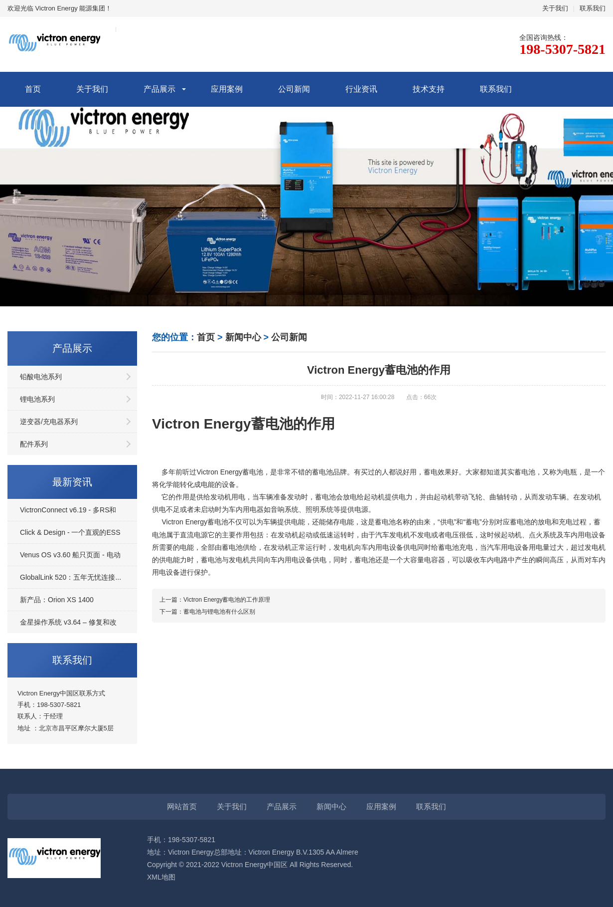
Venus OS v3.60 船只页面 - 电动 (70, 555)
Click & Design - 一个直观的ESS (70, 532)
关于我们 (555, 8)
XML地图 (161, 877)
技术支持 (429, 89)
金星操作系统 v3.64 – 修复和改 (68, 622)
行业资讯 (361, 89)
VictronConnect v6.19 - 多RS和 (68, 510)
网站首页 (182, 806)
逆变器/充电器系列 (49, 422)
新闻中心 (243, 337)
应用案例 (227, 89)
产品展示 (159, 89)
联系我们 (593, 8)
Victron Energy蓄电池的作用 (243, 424)
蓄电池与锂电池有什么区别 (219, 611)
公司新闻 (294, 89)
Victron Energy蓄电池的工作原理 (227, 599)
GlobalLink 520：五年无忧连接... (70, 577)
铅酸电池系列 (41, 377)
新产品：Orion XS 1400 (57, 600)
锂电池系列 (37, 399)
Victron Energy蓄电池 (229, 472)
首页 (33, 89)
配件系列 (34, 444)
